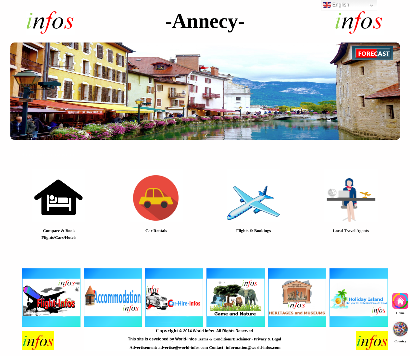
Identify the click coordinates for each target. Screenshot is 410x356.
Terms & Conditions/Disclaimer (225, 339)
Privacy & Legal (268, 339)
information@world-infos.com (253, 347)
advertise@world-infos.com (183, 347)
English (336, 5)
